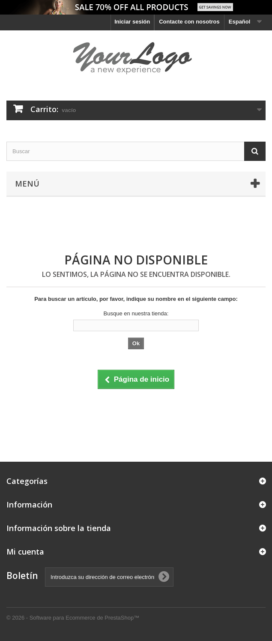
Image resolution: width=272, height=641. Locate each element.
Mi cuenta (25, 551)
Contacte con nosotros (189, 21)
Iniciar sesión (132, 21)
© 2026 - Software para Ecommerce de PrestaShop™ (72, 617)
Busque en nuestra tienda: (136, 313)
